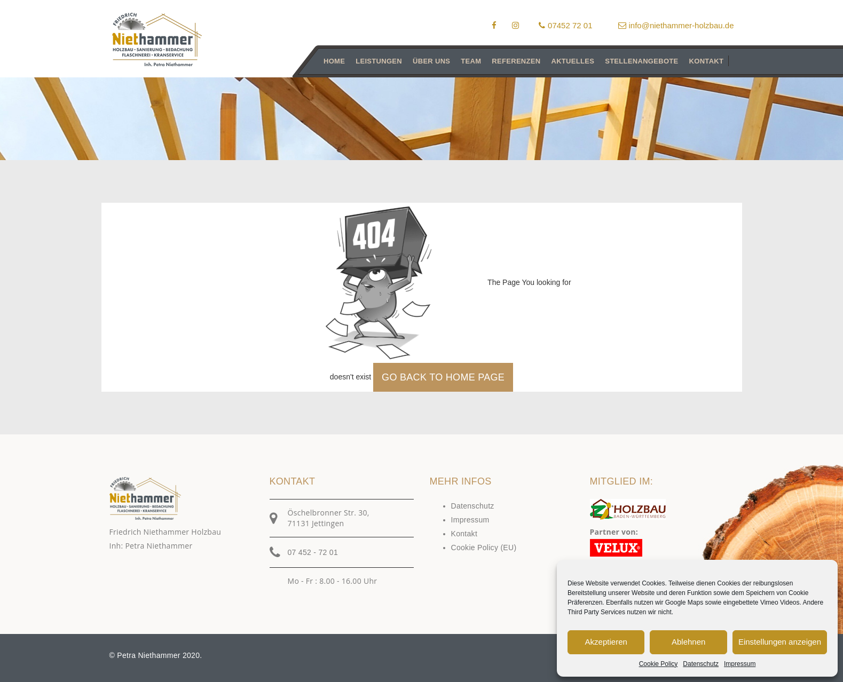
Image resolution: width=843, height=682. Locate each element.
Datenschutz (701, 664)
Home (334, 61)
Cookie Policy (658, 664)
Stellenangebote (641, 61)
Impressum (739, 664)
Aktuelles (572, 61)
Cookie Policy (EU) (484, 547)
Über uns (431, 61)
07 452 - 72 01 (313, 552)
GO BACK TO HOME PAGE (443, 377)
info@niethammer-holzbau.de (676, 25)
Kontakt (706, 61)
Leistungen (379, 61)
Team (471, 61)
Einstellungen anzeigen (779, 641)
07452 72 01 (565, 25)
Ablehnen (688, 641)
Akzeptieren (606, 641)
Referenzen (516, 61)
